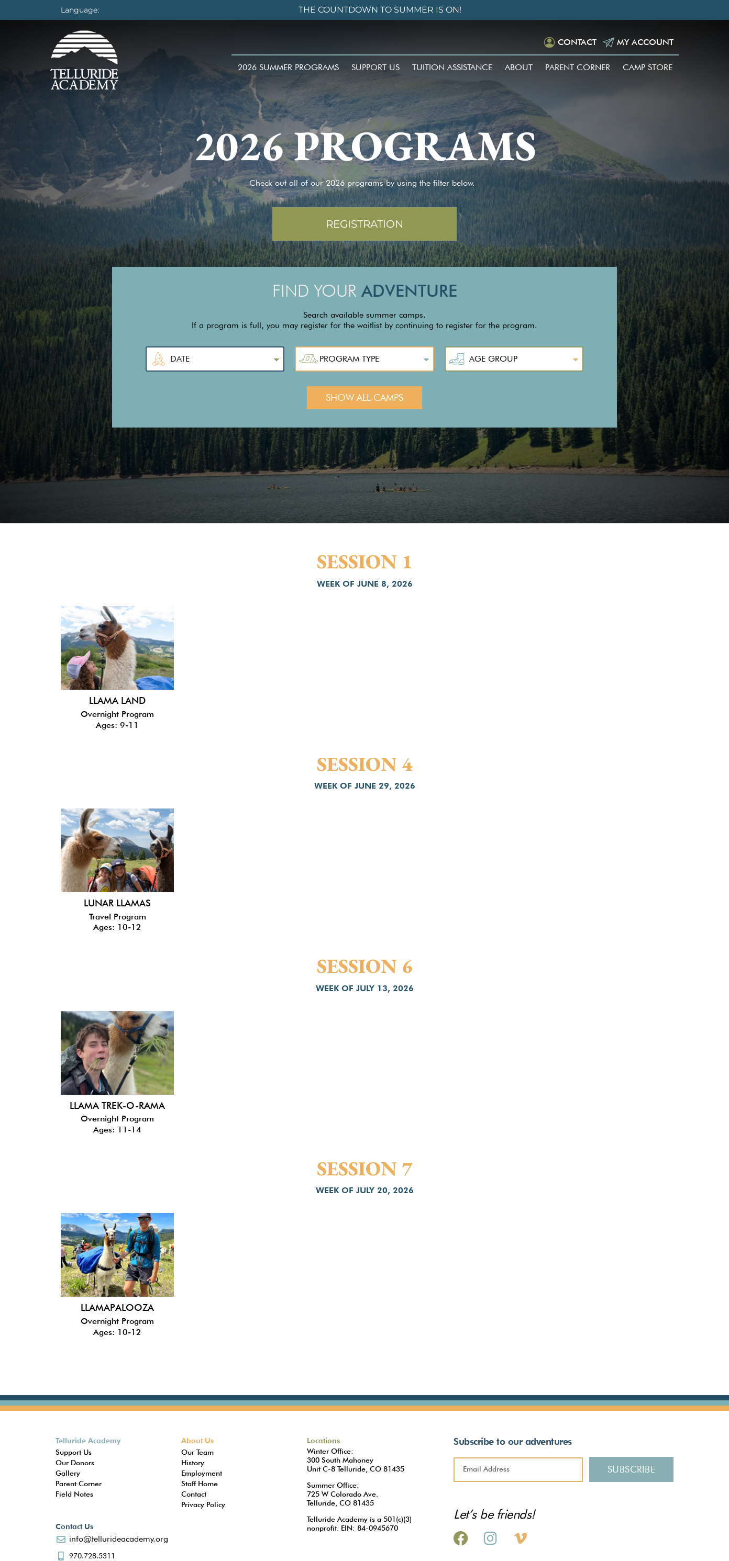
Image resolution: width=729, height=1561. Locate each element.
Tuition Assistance (452, 67)
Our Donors (75, 1462)
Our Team (197, 1452)
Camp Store (647, 67)
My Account (645, 42)
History (192, 1462)
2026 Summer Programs (288, 67)
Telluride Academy (88, 1440)
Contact (577, 42)
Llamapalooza (117, 1307)
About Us (197, 1440)
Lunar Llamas (117, 902)
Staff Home (199, 1483)
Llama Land (117, 700)
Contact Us (74, 1526)
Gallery (68, 1473)
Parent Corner (577, 67)
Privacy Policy (203, 1504)
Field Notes (74, 1494)
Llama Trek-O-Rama (117, 1105)
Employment (201, 1473)
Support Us (375, 67)
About (519, 67)
